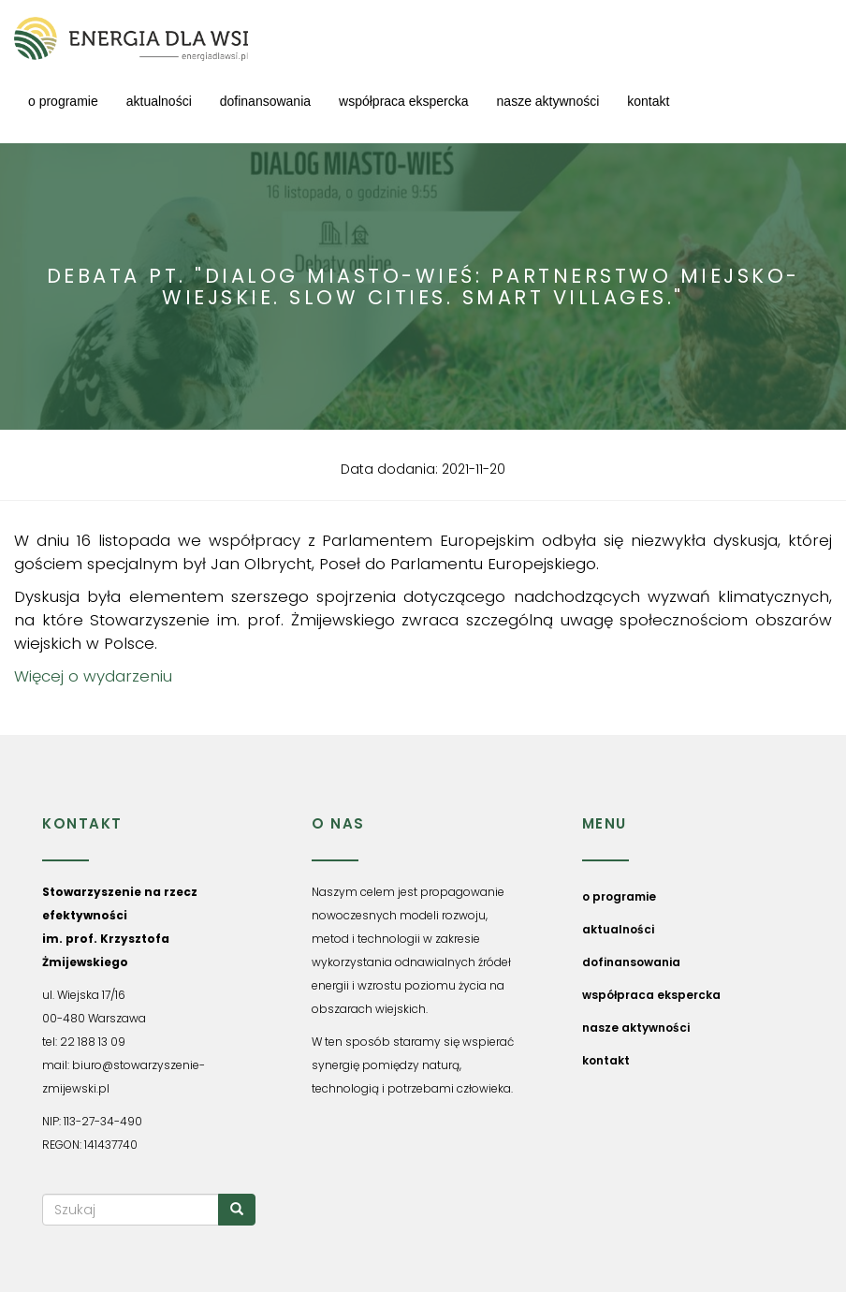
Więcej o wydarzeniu (93, 676)
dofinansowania (265, 101)
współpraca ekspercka (404, 101)
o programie (63, 101)
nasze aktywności (548, 101)
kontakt (648, 101)
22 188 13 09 (92, 1042)
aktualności (159, 101)
